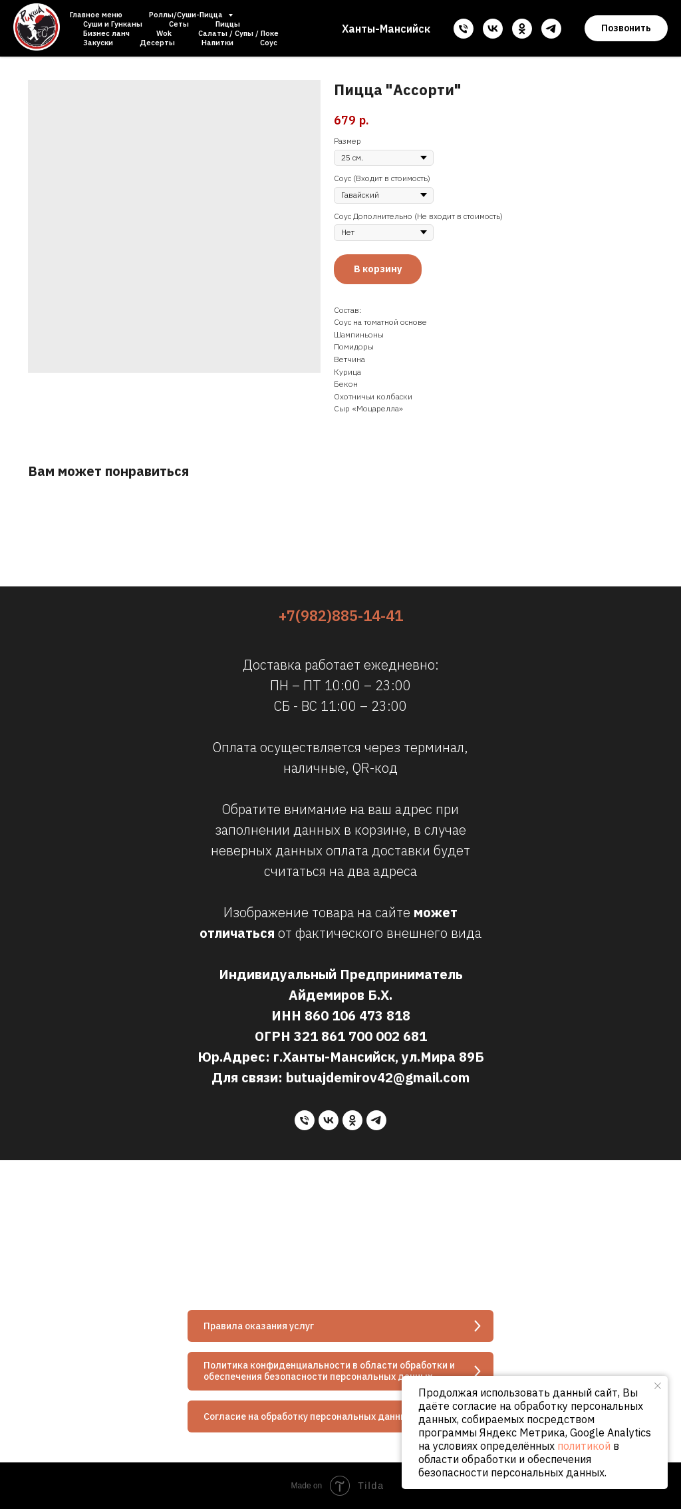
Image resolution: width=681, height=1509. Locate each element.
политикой (584, 1445)
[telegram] (551, 29)
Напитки (217, 42)
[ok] (522, 29)
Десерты (157, 42)
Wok (164, 33)
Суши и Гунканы (112, 24)
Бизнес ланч (106, 33)
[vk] (493, 29)
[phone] (464, 29)
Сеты (179, 24)
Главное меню (96, 14)
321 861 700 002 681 (360, 1036)
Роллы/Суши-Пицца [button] (187, 14)
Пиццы (227, 24)
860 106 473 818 (357, 1015)
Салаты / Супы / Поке (238, 33)
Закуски (98, 42)
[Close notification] (657, 1386)
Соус (268, 42)
